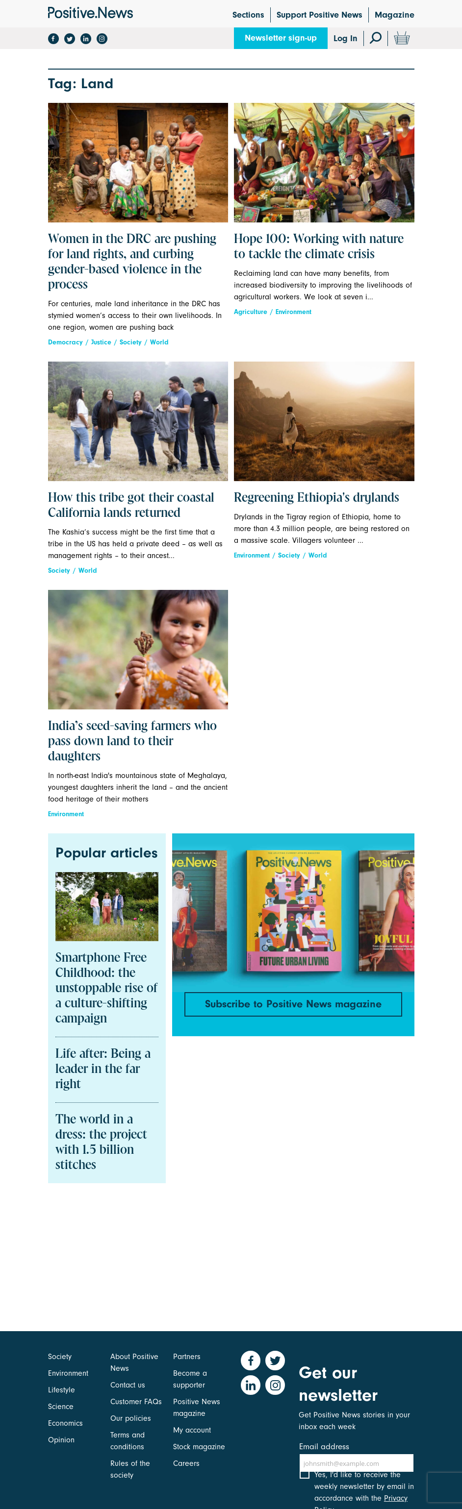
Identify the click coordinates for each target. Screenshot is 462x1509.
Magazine (394, 15)
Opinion (61, 1440)
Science (61, 1406)
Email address (324, 1446)
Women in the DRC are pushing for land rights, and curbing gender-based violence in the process (132, 262)
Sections (248, 15)
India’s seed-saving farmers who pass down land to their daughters (132, 742)
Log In (346, 38)
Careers (186, 1463)
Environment (293, 312)
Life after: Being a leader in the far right (103, 1069)
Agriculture (250, 312)
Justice (101, 342)
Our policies (130, 1418)
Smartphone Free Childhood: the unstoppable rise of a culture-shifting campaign (106, 988)
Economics (65, 1423)
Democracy (65, 342)
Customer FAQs (136, 1401)
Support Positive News (319, 15)
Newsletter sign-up (281, 38)
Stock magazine (199, 1446)
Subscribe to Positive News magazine (293, 1004)
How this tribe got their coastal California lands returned (131, 505)
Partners (187, 1356)
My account (192, 1430)
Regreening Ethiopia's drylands (316, 498)
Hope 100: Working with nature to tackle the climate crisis (319, 247)
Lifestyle (61, 1390)
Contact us (127, 1385)
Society (131, 342)
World (159, 342)
